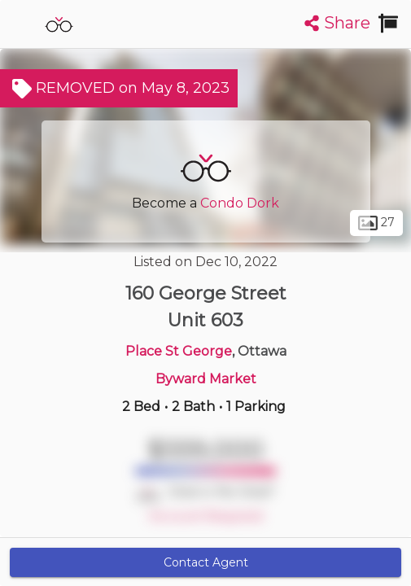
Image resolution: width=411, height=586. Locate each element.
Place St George (178, 351)
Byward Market (205, 379)
